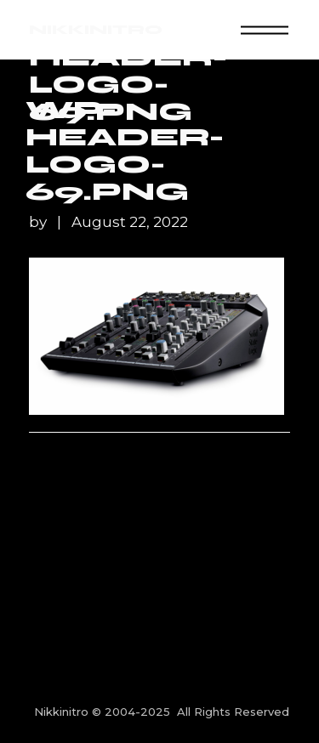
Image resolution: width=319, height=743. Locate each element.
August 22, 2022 (129, 222)
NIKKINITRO (95, 29)
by (39, 222)
